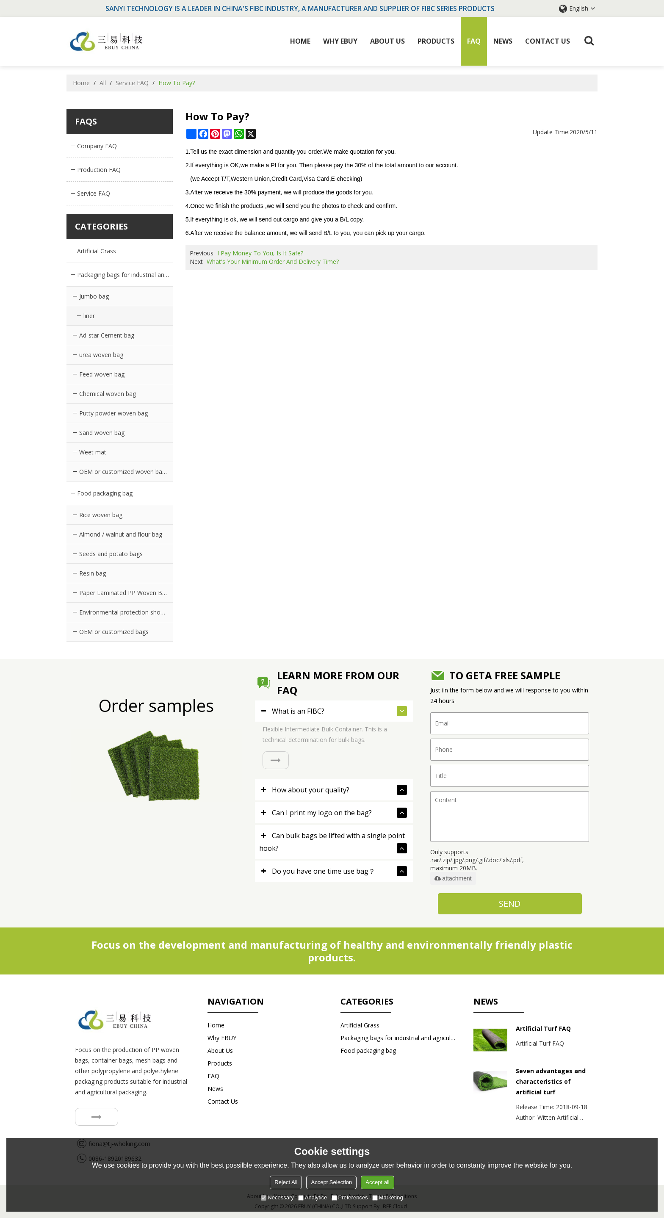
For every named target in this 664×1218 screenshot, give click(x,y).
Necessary (277, 1197)
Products (436, 41)
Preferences (350, 1197)
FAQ (474, 41)
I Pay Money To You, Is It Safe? (260, 253)
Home (300, 41)
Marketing (387, 1197)
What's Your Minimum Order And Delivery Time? (273, 261)
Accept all (377, 1182)
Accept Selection (331, 1182)
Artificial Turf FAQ (543, 1028)
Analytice (312, 1197)
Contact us (547, 41)
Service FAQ (132, 82)
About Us (387, 41)
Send (509, 903)
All (103, 82)
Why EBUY (340, 41)
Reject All (285, 1182)
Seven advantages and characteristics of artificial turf (551, 1081)
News (502, 41)
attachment (452, 878)
